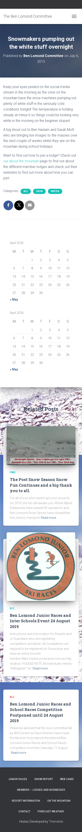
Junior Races (17, 779)
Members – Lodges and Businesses (41, 789)
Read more (48, 517)
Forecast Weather (51, 811)
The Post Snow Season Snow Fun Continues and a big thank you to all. (41, 485)
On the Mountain (58, 800)
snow (39, 191)
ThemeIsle (56, 821)
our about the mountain (21, 161)
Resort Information (26, 800)
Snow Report (43, 779)
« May (14, 299)
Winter (55, 191)
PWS (13, 472)
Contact (24, 811)
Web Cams (67, 779)
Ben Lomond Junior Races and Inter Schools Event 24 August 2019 (40, 621)
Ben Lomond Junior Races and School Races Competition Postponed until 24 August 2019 (40, 712)
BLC (26, 191)
